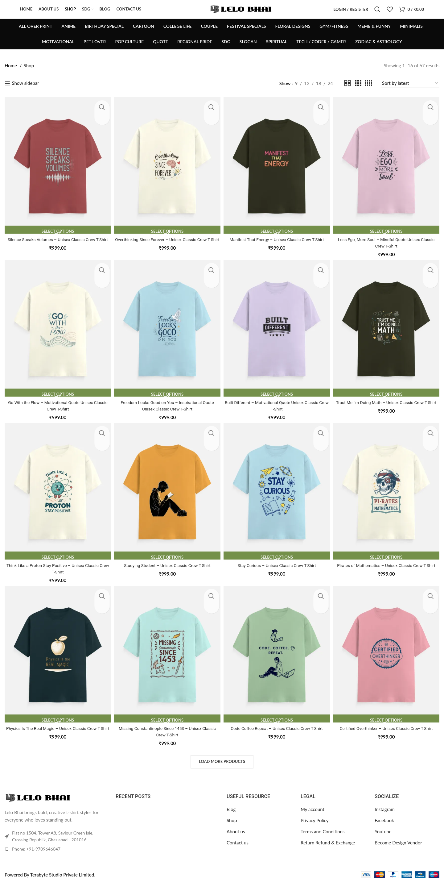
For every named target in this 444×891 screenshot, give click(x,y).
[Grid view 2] (347, 92)
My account (312, 816)
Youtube (383, 838)
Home (11, 74)
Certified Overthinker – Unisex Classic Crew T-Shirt (387, 735)
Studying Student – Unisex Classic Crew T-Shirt (167, 572)
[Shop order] (410, 92)
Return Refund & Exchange (328, 849)
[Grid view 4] (368, 92)
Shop (232, 827)
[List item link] (55, 855)
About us (236, 838)
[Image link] (38, 803)
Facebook (384, 827)
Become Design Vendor (398, 849)
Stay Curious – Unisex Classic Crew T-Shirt (277, 572)
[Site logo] (241, 13)
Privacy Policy (314, 827)
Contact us (238, 849)
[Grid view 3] (358, 92)
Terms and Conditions (323, 838)
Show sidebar (25, 92)
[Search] (377, 14)
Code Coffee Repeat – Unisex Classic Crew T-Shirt (277, 735)
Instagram (385, 816)
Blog (231, 816)
